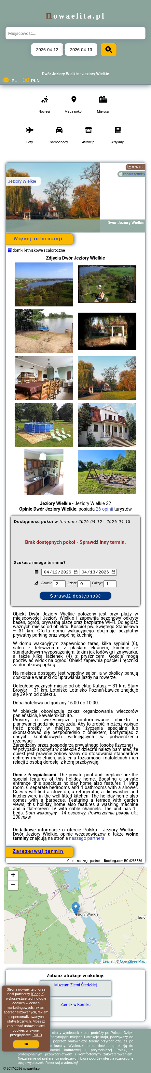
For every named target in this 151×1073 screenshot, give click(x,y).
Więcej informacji (38, 239)
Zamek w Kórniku (75, 1004)
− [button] (13, 885)
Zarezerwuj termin (38, 851)
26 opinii (104, 509)
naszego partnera (86, 838)
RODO (37, 1035)
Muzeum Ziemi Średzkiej (75, 985)
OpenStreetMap (132, 961)
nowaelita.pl (75, 15)
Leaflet (108, 961)
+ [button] (13, 876)
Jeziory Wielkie (22, 181)
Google (38, 994)
